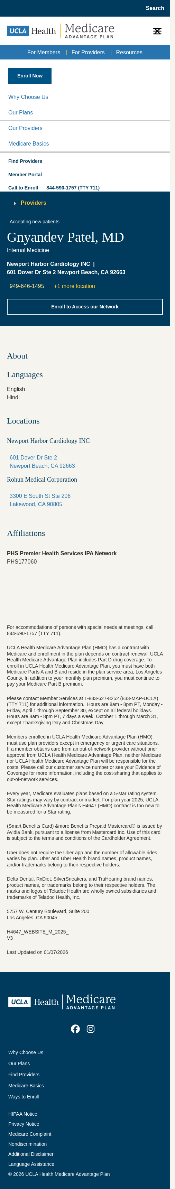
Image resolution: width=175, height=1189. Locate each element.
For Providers (88, 52)
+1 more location (74, 286)
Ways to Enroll (23, 1096)
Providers (33, 203)
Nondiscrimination (27, 1144)
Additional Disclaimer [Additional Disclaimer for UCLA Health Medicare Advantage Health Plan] (31, 1154)
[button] (85, 97)
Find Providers (23, 1074)
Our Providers (25, 128)
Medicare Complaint (30, 1134)
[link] (75, 1028)
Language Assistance (31, 1164)
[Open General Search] (153, 8)
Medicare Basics (28, 144)
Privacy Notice (23, 1124)
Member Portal (25, 174)
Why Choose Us (28, 97)
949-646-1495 (27, 286)
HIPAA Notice (22, 1114)
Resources (129, 52)
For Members (43, 52)
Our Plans (20, 112)
